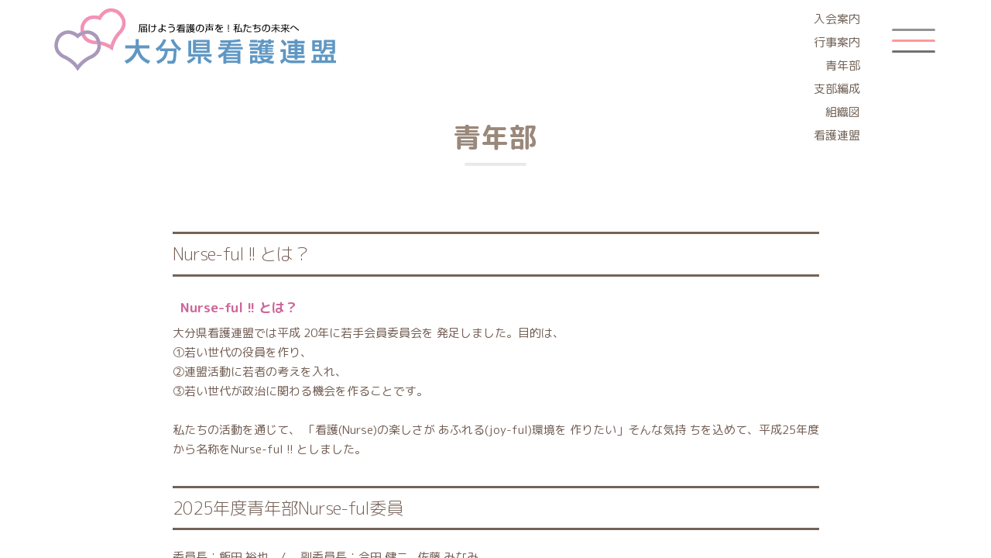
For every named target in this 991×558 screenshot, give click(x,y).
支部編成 (837, 89)
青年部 (842, 65)
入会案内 (837, 19)
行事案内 (837, 42)
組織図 (842, 112)
